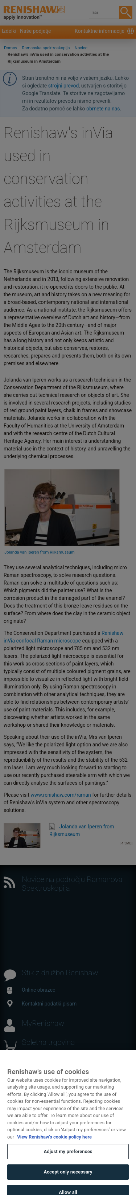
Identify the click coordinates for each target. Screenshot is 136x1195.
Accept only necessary (68, 1176)
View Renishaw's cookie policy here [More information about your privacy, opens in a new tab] (54, 1141)
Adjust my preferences (68, 1156)
